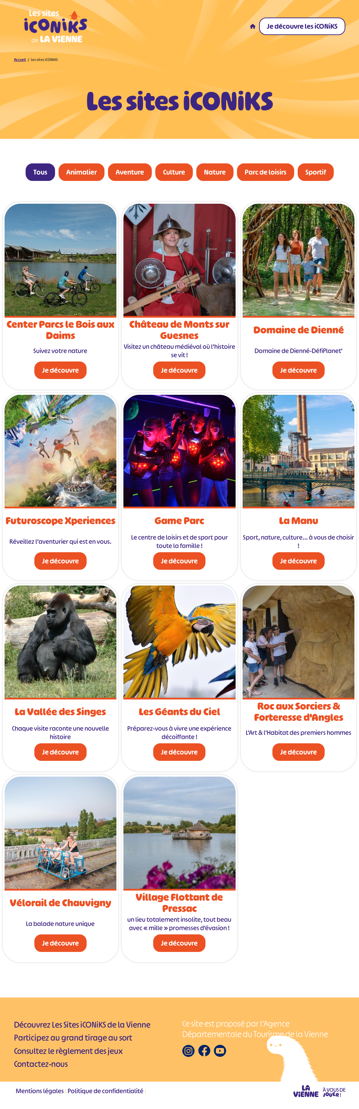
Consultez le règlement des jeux (68, 1052)
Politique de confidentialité (105, 1092)
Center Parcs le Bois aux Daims (60, 331)
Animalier (81, 173)
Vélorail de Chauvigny (60, 904)
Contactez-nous (41, 1066)
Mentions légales (40, 1092)
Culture (174, 173)
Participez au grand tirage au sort (73, 1039)
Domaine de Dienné (298, 331)
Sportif (315, 173)
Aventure (130, 173)
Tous (40, 173)
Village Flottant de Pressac (179, 904)
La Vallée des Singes (60, 713)
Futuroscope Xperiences (60, 522)
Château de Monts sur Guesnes (179, 331)
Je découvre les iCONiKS (302, 26)
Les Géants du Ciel (179, 713)
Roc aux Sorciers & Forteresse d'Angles (298, 713)
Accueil (20, 61)
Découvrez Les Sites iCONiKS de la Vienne (82, 1026)
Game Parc (179, 522)
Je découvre (60, 371)
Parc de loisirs (265, 173)
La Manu (298, 522)
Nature (215, 173)
